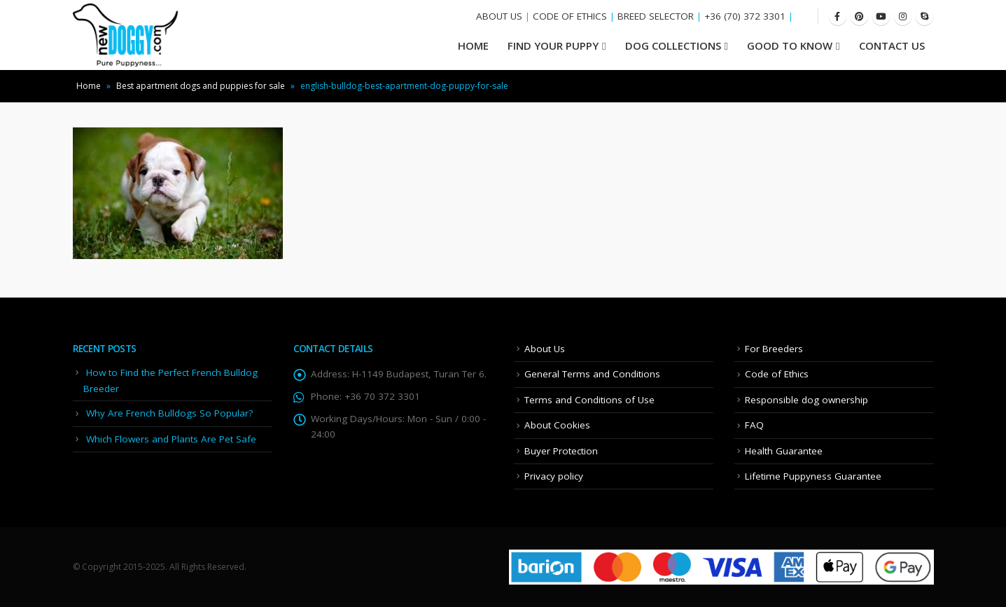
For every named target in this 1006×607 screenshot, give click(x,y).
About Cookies (557, 425)
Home (88, 86)
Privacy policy (553, 476)
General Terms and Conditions (592, 374)
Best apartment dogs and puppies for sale (200, 86)
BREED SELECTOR (655, 16)
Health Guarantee (784, 451)
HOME (473, 46)
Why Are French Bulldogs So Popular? (169, 413)
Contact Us (892, 46)
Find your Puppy (553, 46)
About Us (544, 348)
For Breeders (774, 348)
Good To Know (789, 46)
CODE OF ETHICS (570, 16)
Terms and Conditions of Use (589, 399)
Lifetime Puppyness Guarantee (813, 476)
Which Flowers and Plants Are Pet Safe (171, 439)
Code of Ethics (777, 374)
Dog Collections (673, 46)
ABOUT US (499, 16)
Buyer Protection (561, 451)
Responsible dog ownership (806, 399)
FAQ (754, 425)
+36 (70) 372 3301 (744, 16)
